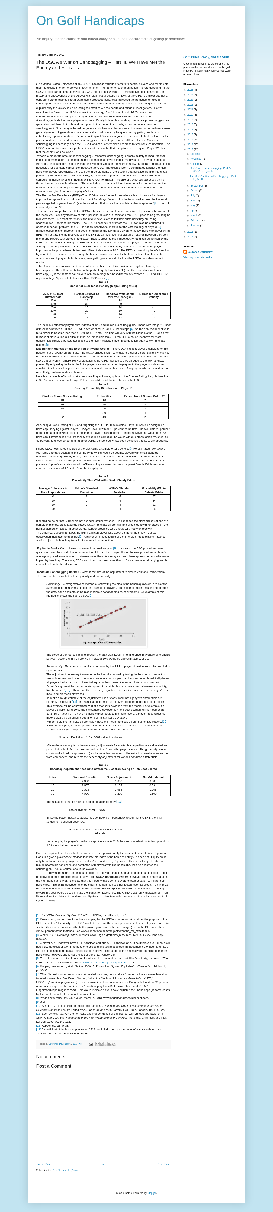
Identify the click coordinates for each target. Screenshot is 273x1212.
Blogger (151, 1193)
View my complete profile (197, 257)
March (194, 215)
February (195, 220)
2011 (190, 236)
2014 (190, 144)
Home (104, 1164)
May (193, 205)
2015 (190, 139)
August (194, 190)
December (196, 153)
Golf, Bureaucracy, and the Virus (206, 57)
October (195, 163)
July (193, 195)
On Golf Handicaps (90, 20)
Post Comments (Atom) (65, 1170)
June (193, 200)
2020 (190, 114)
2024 (190, 94)
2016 (190, 134)
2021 (190, 109)
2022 (190, 104)
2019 (190, 119)
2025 (190, 89)
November (196, 158)
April (193, 210)
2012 (190, 231)
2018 (190, 124)
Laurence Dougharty (200, 251)
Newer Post (44, 1164)
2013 (190, 149)
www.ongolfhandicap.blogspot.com (104, 962)
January (195, 225)
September (197, 185)
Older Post (163, 1164)
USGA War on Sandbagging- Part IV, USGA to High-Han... (210, 170)
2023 (190, 99)
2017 (190, 129)
